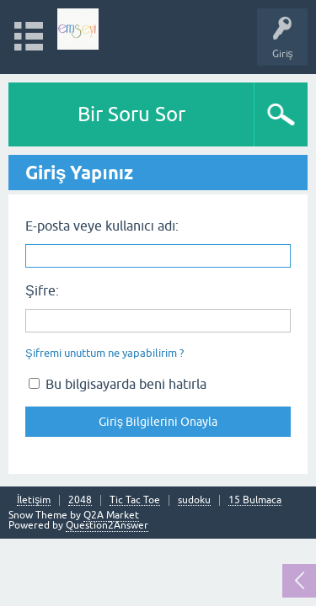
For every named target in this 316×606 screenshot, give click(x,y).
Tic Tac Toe (135, 500)
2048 (80, 500)
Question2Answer (107, 525)
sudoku (194, 500)
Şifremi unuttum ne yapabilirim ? (104, 353)
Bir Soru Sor (131, 114)
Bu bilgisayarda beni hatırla (117, 383)
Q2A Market (111, 515)
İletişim (34, 500)
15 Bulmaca (254, 500)
